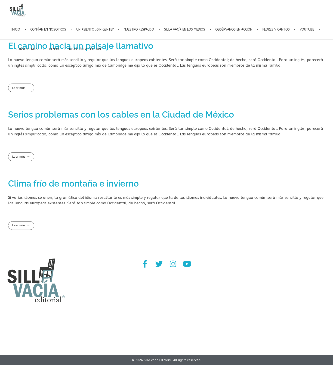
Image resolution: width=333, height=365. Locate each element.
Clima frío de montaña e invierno (73, 183)
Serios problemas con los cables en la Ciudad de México (121, 114)
